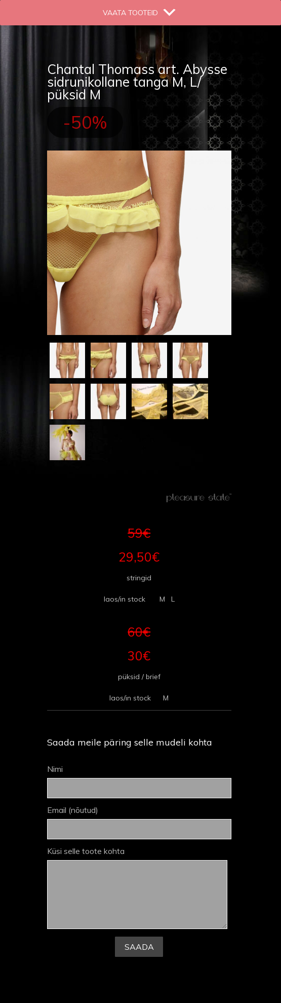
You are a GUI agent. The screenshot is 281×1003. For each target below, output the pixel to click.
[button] (130, 12)
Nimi (139, 781)
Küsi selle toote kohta (137, 888)
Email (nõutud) (139, 822)
